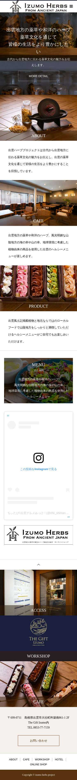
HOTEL (59, 759)
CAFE (26, 759)
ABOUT (13, 759)
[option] (38, 53)
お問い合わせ (38, 740)
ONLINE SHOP (38, 764)
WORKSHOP (42, 759)
